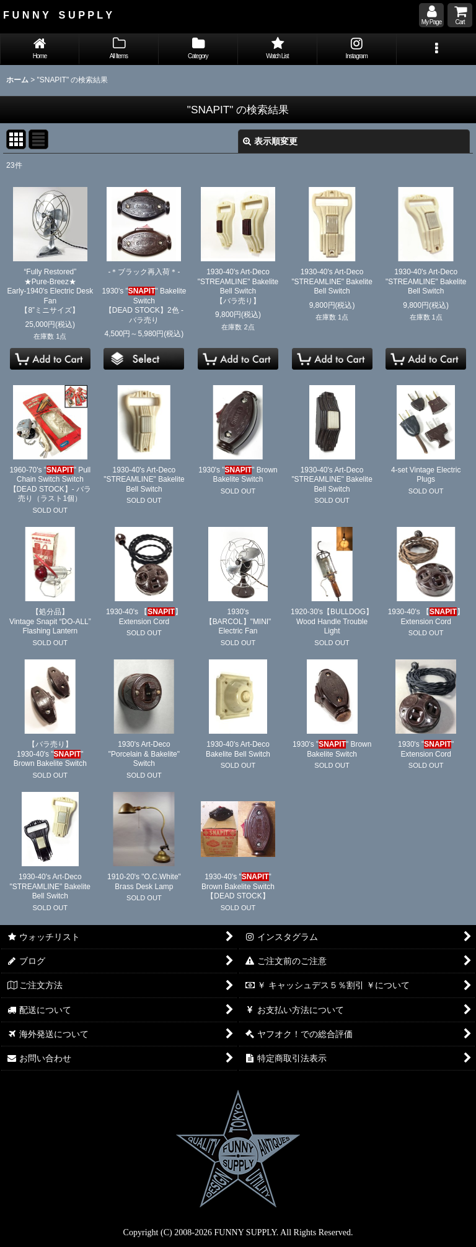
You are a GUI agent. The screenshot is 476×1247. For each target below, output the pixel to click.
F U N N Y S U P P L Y (57, 14)
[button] (436, 49)
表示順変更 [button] (270, 141)
